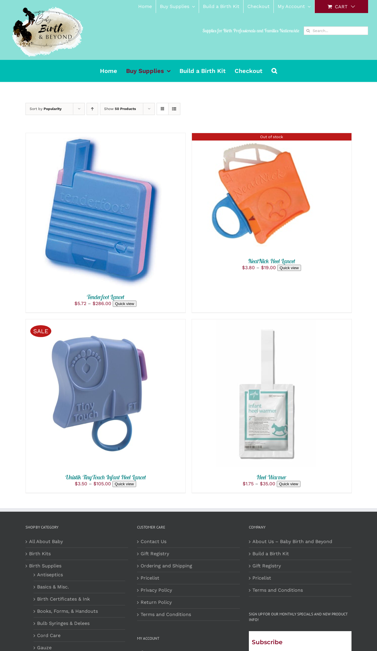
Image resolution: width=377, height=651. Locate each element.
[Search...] (336, 30)
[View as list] (174, 109)
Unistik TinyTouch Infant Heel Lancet (105, 477)
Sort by (46, 109)
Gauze (44, 647)
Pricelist (150, 578)
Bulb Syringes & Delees (63, 623)
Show (120, 109)
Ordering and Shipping (166, 566)
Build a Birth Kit (270, 553)
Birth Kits (40, 553)
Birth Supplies (45, 566)
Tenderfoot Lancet (105, 297)
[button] (274, 71)
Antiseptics (50, 574)
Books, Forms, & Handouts (67, 611)
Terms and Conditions (166, 614)
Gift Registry (155, 553)
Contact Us (153, 541)
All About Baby (46, 541)
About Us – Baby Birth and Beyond (292, 541)
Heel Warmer (272, 477)
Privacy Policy (156, 590)
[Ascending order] (92, 109)
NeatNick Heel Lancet (271, 261)
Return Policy (156, 602)
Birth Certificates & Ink (63, 599)
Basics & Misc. (53, 587)
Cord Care (49, 635)
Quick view (124, 303)
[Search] (308, 30)
